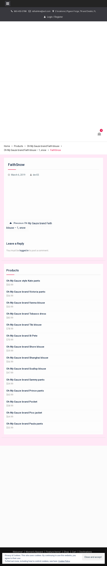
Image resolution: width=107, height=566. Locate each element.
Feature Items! (53, 552)
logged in (24, 250)
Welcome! (18, 552)
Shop (66, 552)
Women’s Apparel (34, 552)
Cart (74, 552)
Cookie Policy (64, 561)
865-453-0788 (20, 11)
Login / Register (55, 17)
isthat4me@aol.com (41, 11)
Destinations (85, 552)
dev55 (36, 175)
